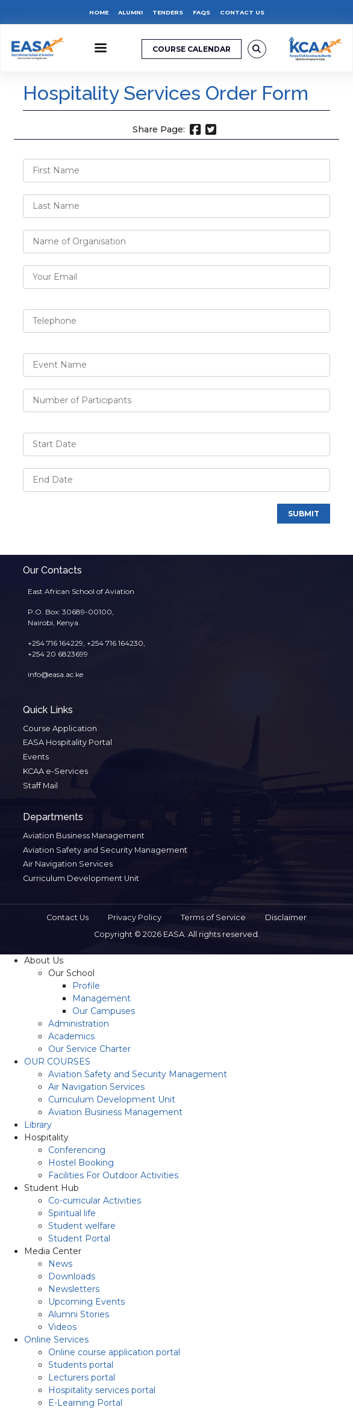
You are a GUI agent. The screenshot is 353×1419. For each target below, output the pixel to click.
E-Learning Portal (85, 1402)
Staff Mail (40, 785)
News (60, 1263)
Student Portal (79, 1238)
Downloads (71, 1276)
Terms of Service (213, 917)
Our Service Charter (89, 1048)
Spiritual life (72, 1213)
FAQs (201, 12)
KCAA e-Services (55, 771)
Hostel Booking (81, 1162)
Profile (86, 985)
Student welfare (82, 1225)
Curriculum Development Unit (81, 878)
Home (98, 12)
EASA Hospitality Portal (67, 742)
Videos (62, 1327)
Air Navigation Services (68, 863)
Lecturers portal (81, 1377)
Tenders (167, 12)
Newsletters (73, 1289)
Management (101, 998)
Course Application (60, 728)
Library (38, 1124)
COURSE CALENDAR (191, 49)
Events (36, 756)
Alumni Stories (78, 1314)
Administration (78, 1023)
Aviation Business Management (84, 835)
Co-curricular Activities (94, 1200)
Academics (71, 1036)
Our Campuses (103, 1011)
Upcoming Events (86, 1301)
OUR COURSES (57, 1061)
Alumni (130, 12)
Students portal (80, 1364)
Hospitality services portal (101, 1390)
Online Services (56, 1339)
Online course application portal (114, 1352)
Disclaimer (286, 917)
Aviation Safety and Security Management (105, 850)
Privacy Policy (134, 917)
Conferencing (76, 1150)
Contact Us (242, 12)
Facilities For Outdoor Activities (113, 1175)
